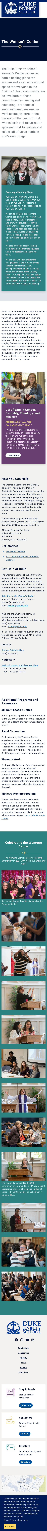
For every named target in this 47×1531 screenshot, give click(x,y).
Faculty (23, 1358)
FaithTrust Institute (15, 551)
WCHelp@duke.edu (18, 605)
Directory (26, 1462)
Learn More (14, 455)
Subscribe (27, 1405)
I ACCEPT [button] (9, 1527)
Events (23, 1367)
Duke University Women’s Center (18, 596)
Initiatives (23, 1372)
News (23, 1363)
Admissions (23, 1348)
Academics (23, 1353)
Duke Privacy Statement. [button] (16, 1520)
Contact (25, 1433)
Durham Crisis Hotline (13, 650)
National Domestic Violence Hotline (20, 665)
